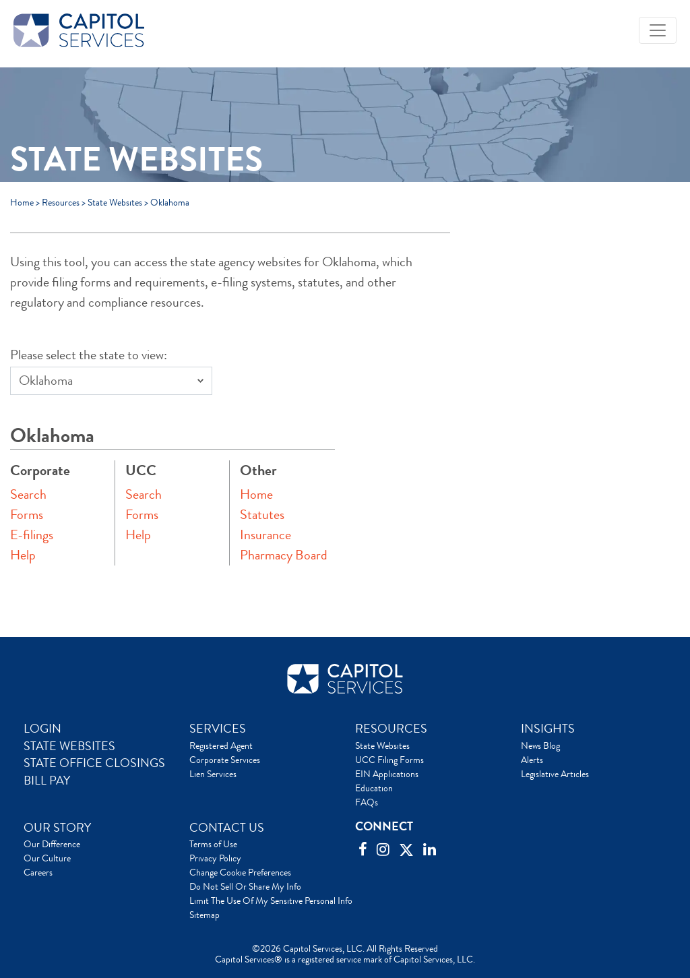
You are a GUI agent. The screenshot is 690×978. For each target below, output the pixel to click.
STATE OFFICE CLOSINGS (94, 763)
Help (23, 555)
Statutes (262, 514)
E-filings (31, 535)
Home (22, 202)
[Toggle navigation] (658, 30)
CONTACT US (226, 827)
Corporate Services (224, 759)
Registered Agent (221, 745)
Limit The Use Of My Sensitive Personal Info (270, 900)
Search (28, 494)
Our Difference (52, 844)
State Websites (115, 202)
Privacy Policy (215, 858)
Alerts (532, 759)
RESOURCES (391, 728)
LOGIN (42, 728)
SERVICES (217, 728)
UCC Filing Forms (389, 759)
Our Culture (47, 858)
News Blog (540, 745)
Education (374, 788)
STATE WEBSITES (69, 746)
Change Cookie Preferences (240, 872)
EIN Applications (386, 774)
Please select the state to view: (88, 355)
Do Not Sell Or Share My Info (245, 886)
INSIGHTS (548, 728)
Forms (26, 514)
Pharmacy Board (283, 555)
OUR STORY (57, 827)
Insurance (265, 535)
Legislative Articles (555, 774)
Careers (38, 872)
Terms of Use (213, 844)
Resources (61, 202)
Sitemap (204, 914)
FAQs (366, 802)
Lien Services (213, 774)
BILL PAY (47, 780)
